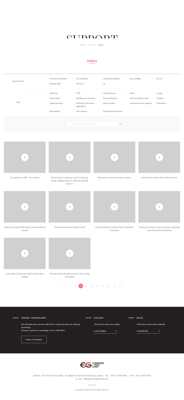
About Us (78, 86)
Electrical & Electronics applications (84, 107)
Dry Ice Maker (134, 81)
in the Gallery (100, 331)
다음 (121, 288)
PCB (76, 95)
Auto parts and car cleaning (139, 105)
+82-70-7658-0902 (57, 330)
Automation (159, 105)
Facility (157, 95)
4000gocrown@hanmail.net (95, 379)
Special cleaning (54, 105)
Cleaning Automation (110, 81)
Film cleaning (80, 114)
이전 (62, 288)
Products (158, 100)
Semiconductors (108, 95)
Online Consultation (34, 339)
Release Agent (53, 86)
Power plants (53, 100)
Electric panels (107, 105)
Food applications (108, 100)
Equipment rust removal (111, 114)
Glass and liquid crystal (137, 100)
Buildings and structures (84, 100)
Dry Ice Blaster (80, 81)
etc (103, 86)
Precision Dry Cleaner (56, 81)
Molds (131, 95)
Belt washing (53, 114)
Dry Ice (157, 81)
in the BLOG (142, 331)
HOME (82, 47)
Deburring (51, 95)
